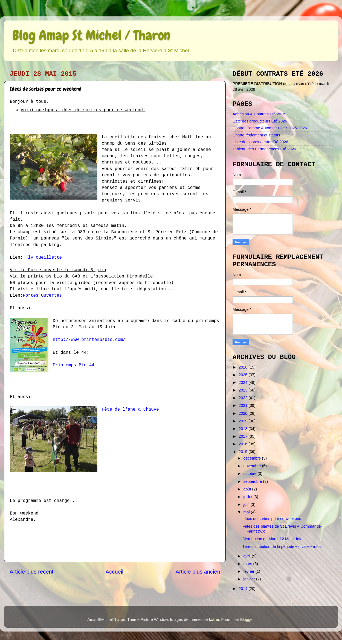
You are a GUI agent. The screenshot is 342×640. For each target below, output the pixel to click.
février (250, 571)
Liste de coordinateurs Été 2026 (260, 142)
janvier (250, 579)
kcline (214, 619)
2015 (243, 451)
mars (248, 564)
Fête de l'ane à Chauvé (130, 409)
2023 (243, 390)
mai (247, 512)
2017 (243, 436)
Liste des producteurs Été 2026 (260, 121)
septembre (253, 481)
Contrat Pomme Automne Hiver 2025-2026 (270, 128)
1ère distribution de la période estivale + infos (281, 546)
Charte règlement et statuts (256, 135)
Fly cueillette (43, 257)
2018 (243, 428)
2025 (243, 375)
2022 (243, 398)
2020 (243, 413)
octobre (251, 473)
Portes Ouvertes (42, 295)
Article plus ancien (197, 572)
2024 (243, 382)
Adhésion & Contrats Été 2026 (259, 114)
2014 (243, 588)
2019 (243, 421)
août (248, 489)
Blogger (247, 619)
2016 (243, 444)
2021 (243, 405)
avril (248, 556)
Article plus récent (31, 572)
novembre (253, 466)
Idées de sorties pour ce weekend (271, 518)
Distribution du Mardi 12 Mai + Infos (273, 539)
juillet (249, 497)
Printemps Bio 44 (73, 365)
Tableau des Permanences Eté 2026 (264, 149)
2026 (243, 367)
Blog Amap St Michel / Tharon (91, 35)
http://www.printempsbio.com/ (89, 339)
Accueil (114, 572)
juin (247, 504)
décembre (253, 458)
